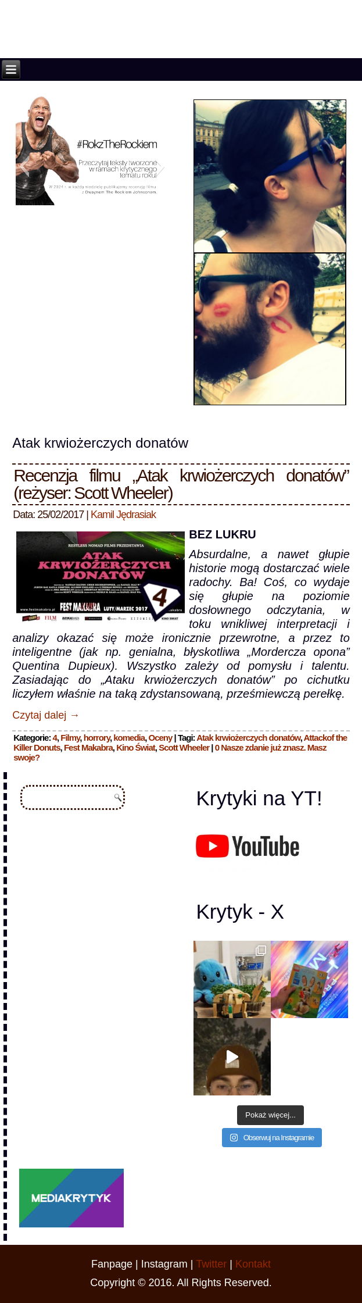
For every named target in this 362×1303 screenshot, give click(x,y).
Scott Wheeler (184, 747)
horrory (97, 737)
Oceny (160, 737)
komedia (129, 737)
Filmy (70, 737)
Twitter (211, 1264)
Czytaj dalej (46, 715)
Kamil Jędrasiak (123, 514)
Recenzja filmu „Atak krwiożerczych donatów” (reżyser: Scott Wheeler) (181, 484)
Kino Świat (135, 747)
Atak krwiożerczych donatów (248, 737)
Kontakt (253, 1264)
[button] (24, 166)
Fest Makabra (88, 747)
